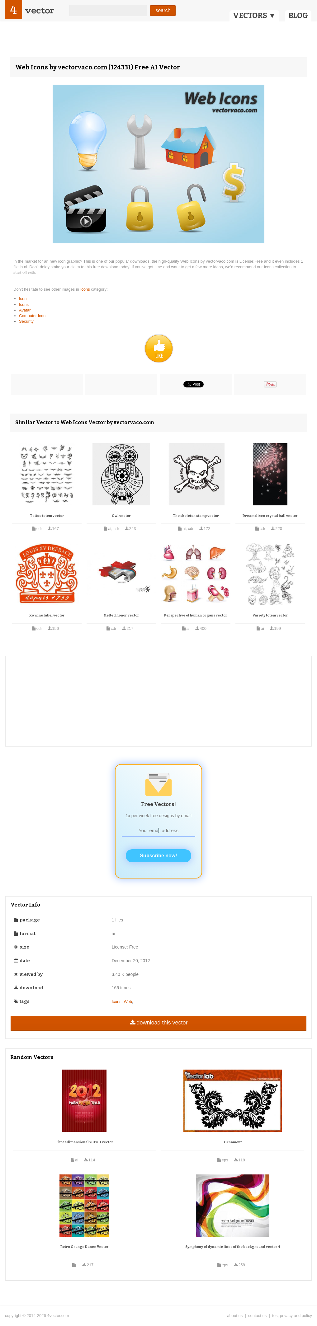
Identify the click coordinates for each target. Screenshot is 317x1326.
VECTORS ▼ (254, 15)
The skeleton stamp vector (196, 516)
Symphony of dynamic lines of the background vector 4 (232, 1247)
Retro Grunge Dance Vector (84, 1247)
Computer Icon (32, 315)
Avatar (25, 310)
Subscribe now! (158, 855)
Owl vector (121, 516)
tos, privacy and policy (292, 1315)
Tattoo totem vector (47, 516)
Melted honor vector (121, 615)
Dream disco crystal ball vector (270, 516)
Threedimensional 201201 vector (84, 1142)
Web (128, 1001)
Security (26, 321)
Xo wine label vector (47, 615)
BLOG (298, 15)
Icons (85, 289)
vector (39, 10)
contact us (257, 1315)
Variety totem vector (270, 615)
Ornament (233, 1142)
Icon (23, 298)
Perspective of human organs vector (195, 615)
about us (235, 1315)
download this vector (158, 1022)
